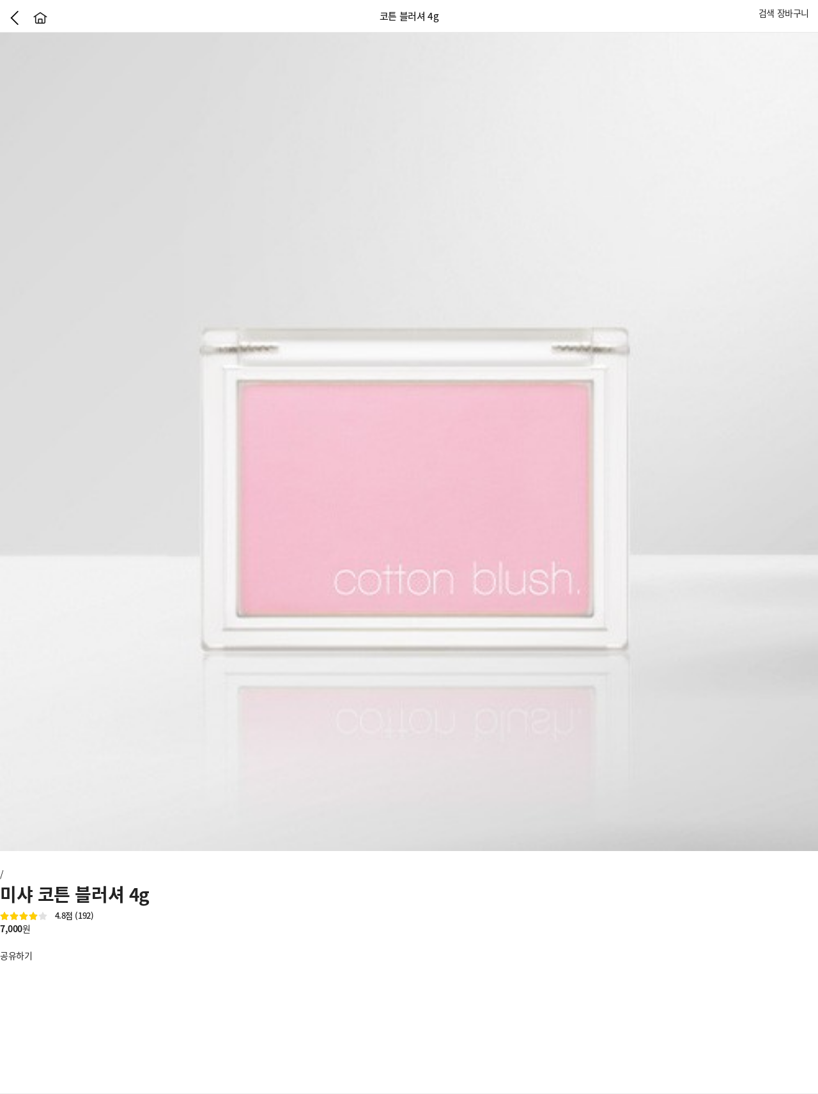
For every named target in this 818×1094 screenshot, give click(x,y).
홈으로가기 (40, 18)
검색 (767, 12)
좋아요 (6, 941)
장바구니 (793, 12)
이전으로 (15, 18)
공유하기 (16, 955)
